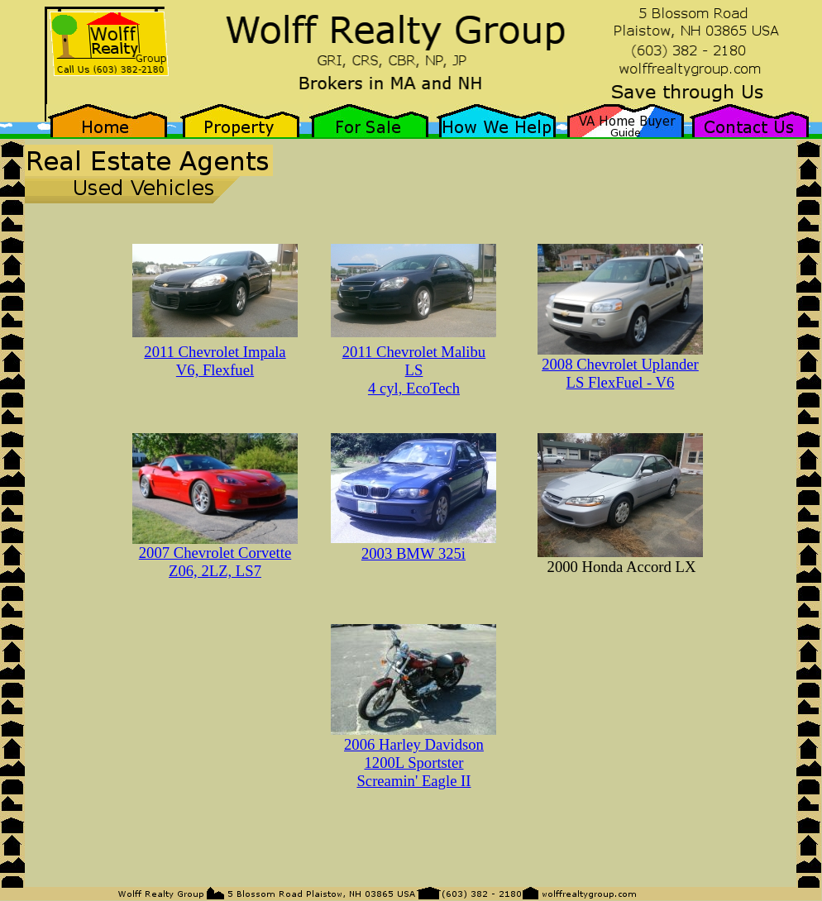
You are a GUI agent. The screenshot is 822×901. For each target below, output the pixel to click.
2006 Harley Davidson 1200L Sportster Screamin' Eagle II (414, 762)
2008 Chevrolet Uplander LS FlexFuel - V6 (620, 373)
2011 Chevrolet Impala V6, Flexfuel (214, 361)
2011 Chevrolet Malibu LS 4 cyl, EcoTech (413, 370)
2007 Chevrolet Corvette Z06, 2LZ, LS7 (215, 561)
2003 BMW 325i (413, 553)
